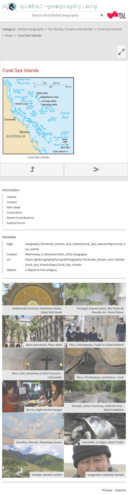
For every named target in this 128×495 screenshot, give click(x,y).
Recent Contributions (20, 218)
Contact (12, 202)
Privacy (107, 490)
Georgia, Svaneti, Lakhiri (47, 475)
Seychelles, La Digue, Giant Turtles (103, 442)
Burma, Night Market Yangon (44, 410)
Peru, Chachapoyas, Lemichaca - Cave (100, 377)
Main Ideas (13, 207)
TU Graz (116, 14)
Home (50, 6)
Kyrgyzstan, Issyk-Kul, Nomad (105, 475)
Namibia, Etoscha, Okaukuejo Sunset (39, 442)
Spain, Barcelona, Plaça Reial (44, 345)
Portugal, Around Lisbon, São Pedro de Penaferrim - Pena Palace (100, 310)
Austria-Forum (16, 223)
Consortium (14, 212)
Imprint (11, 197)
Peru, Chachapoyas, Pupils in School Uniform (96, 345)
